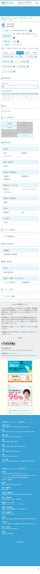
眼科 (3, 505)
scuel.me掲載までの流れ (23, 327)
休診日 (18, 56)
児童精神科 (19, 515)
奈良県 (19, 462)
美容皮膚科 (10, 549)
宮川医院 (3, 20)
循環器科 (16, 535)
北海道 (4, 443)
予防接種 (9, 127)
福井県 (19, 452)
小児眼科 (23, 540)
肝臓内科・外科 (15, 525)
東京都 (4, 448)
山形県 (23, 443)
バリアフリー (24, 135)
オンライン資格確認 (22, 61)
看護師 (24, 48)
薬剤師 (37, 48)
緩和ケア (34, 491)
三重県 (15, 457)
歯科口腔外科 (18, 500)
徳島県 (4, 472)
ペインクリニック (6, 491)
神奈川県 (8, 448)
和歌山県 (24, 462)
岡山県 (11, 467)
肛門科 (4, 530)
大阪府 (4, 462)
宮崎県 (23, 477)
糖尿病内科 (15, 491)
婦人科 (4, 544)
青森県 (7, 443)
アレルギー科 (24, 489)
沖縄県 (32, 477)
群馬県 (28, 448)
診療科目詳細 (7, 61)
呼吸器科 (10, 510)
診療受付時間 (7, 56)
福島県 (27, 443)
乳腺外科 (8, 544)
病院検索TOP (6, 18)
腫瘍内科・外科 (27, 491)
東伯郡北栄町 (23, 18)
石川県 (15, 452)
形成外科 (11, 535)
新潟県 (4, 452)
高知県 (15, 472)
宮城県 (15, 443)
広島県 (15, 467)
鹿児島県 (28, 477)
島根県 (7, 467)
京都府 (11, 462)
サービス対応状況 (30, 56)
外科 (7, 535)
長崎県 (11, 477)
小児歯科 (7, 500)
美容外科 (4, 549)
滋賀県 (15, 462)
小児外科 (28, 540)
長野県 (7, 452)
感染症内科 (15, 493)
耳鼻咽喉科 (5, 510)
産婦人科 (16, 544)
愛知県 (4, 457)
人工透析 (4, 493)
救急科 (4, 535)
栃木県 (24, 448)
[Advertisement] (18, 11)
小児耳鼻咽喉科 (16, 540)
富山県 (11, 452)
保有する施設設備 (9, 66)
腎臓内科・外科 (24, 525)
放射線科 (26, 493)
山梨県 (32, 448)
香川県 (7, 472)
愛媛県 (11, 472)
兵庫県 (7, 462)
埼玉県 (13, 448)
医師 (20, 48)
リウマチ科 (21, 520)
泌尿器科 (8, 530)
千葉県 (16, 448)
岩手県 (11, 443)
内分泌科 (20, 493)
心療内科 (4, 515)
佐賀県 (7, 477)
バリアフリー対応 (9, 71)
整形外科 (4, 520)
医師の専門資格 (23, 66)
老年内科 (18, 489)
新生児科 (33, 540)
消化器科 (8, 525)
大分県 (19, 477)
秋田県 (19, 443)
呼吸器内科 (16, 510)
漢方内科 (13, 489)
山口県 (19, 467)
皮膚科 (6, 505)
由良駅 (30, 18)
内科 (3, 489)
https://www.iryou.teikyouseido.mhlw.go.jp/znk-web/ (18, 355)
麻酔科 (34, 535)
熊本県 (15, 477)
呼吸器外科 (23, 510)
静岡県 (11, 457)
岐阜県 (7, 457)
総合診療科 (8, 489)
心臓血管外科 (22, 535)
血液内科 (20, 491)
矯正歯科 (12, 500)
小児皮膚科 (9, 540)
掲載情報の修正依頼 (27, 332)
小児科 (4, 540)
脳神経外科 (29, 535)
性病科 (13, 530)
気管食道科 (29, 510)
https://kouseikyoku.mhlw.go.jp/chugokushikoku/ (17, 350)
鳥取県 (15, 18)
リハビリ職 (31, 48)
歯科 (3, 500)
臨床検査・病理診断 (7, 495)
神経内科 (9, 493)
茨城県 (20, 448)
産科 (12, 544)
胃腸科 (4, 525)
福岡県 (4, 477)
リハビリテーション (12, 520)
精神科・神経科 (11, 515)
